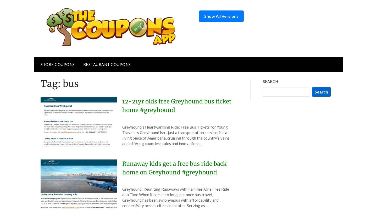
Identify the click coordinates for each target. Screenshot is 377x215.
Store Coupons (58, 64)
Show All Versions (221, 16)
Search (270, 81)
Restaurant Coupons (107, 64)
